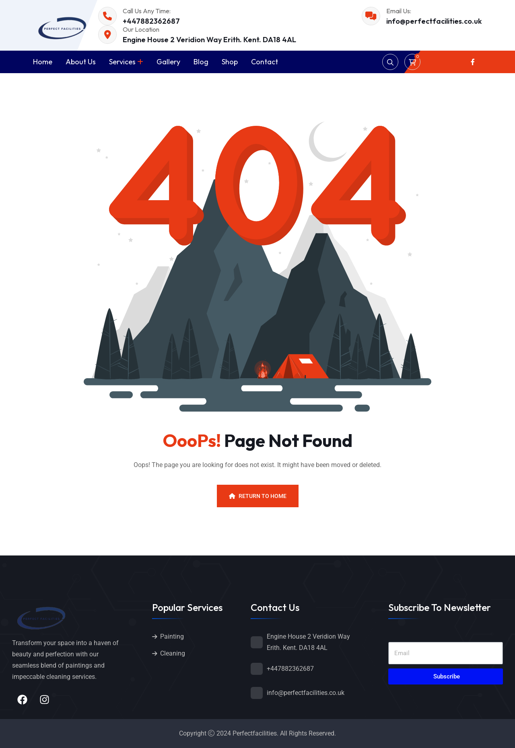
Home (42, 61)
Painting (172, 636)
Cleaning (172, 653)
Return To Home (257, 496)
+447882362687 (151, 21)
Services (122, 61)
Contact (264, 61)
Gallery (168, 61)
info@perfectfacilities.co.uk (434, 21)
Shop (230, 61)
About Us (81, 61)
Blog (201, 61)
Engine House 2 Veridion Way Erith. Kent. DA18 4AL (209, 39)
